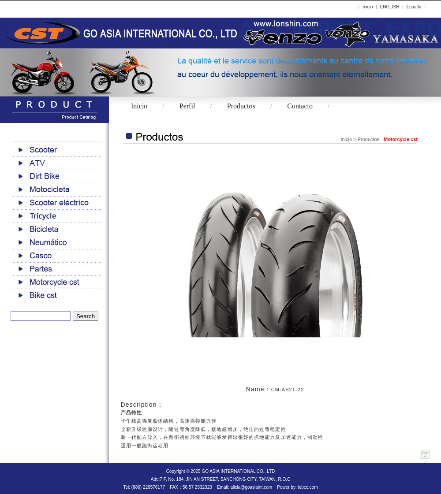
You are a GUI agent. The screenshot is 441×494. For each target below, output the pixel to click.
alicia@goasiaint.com (251, 487)
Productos (241, 106)
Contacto (300, 106)
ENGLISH (390, 6)
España (414, 6)
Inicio (368, 6)
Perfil (187, 106)
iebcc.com (308, 487)
